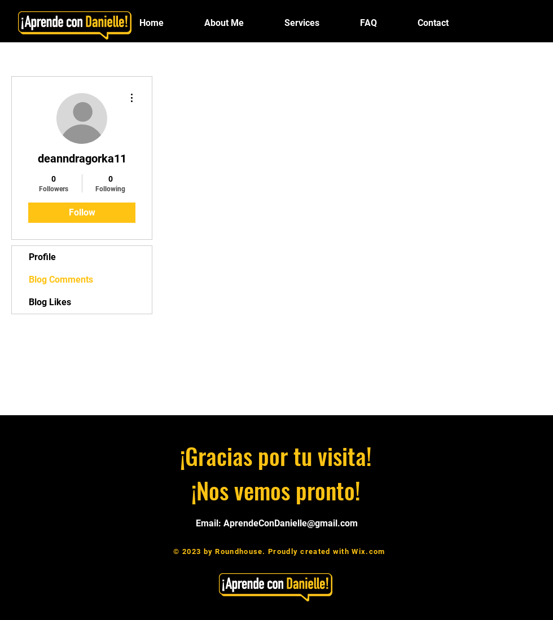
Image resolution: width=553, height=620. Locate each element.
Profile (42, 257)
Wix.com (368, 551)
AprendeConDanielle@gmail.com (290, 523)
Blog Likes (50, 302)
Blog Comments (61, 279)
